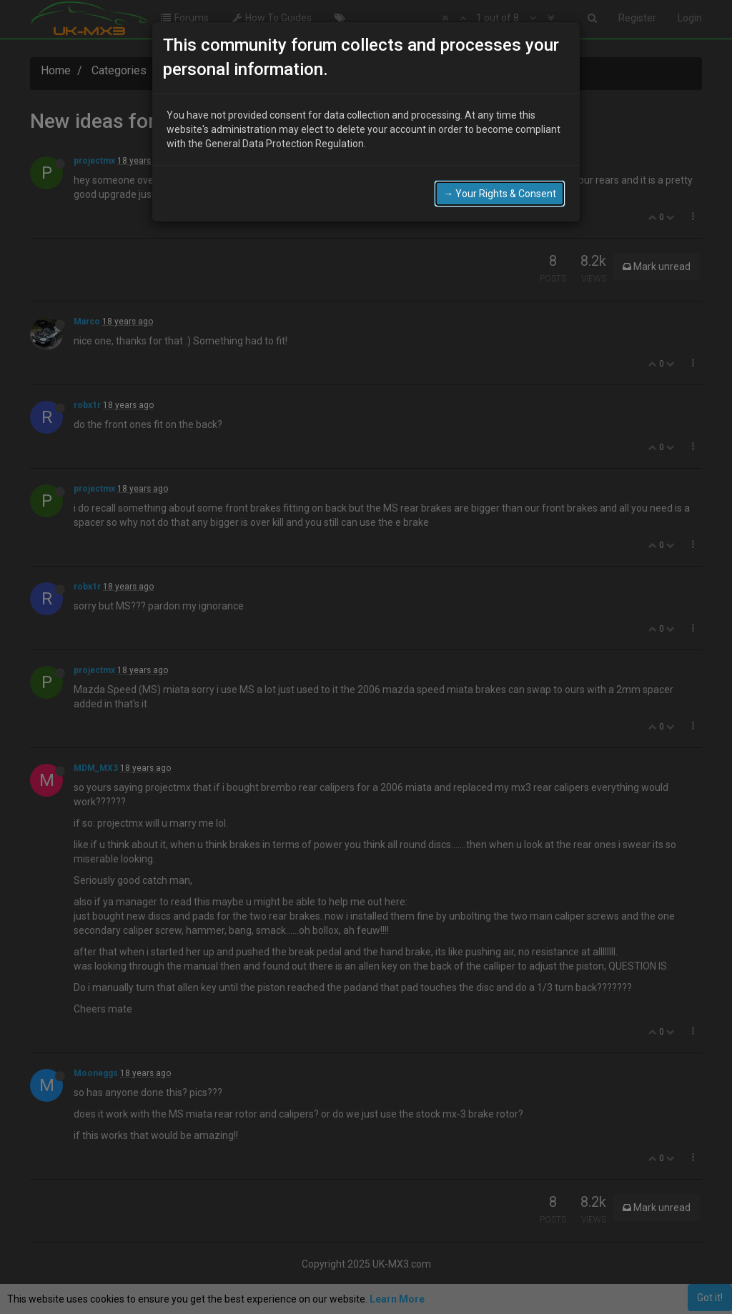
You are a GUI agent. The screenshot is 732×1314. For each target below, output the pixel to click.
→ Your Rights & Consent (499, 192)
